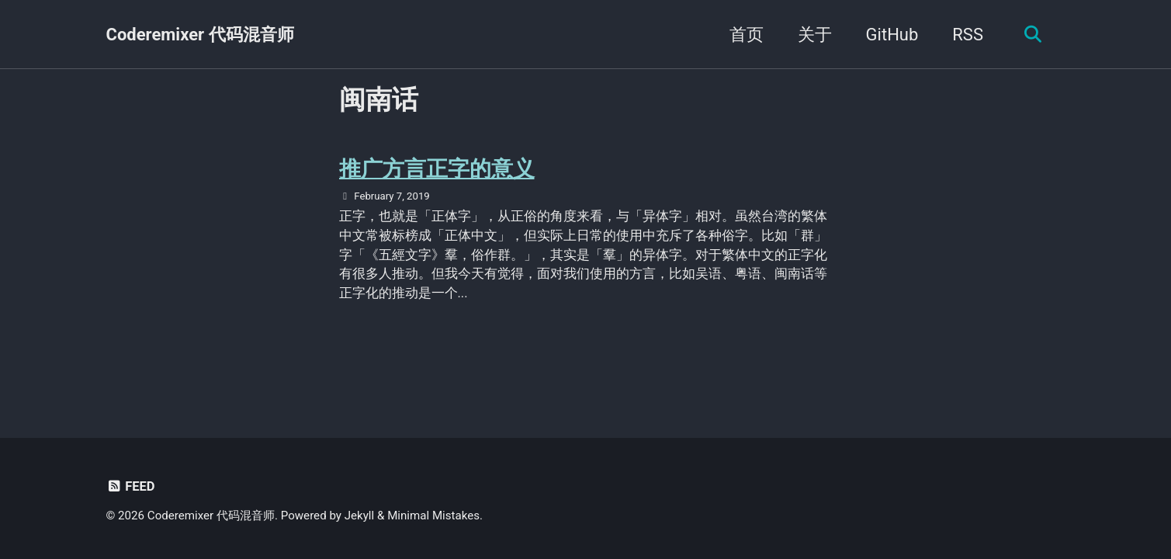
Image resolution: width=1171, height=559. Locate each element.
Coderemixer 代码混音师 (200, 34)
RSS (967, 34)
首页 (746, 34)
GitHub (892, 34)
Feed (130, 486)
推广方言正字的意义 (437, 169)
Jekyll (360, 516)
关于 (815, 34)
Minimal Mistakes (433, 516)
